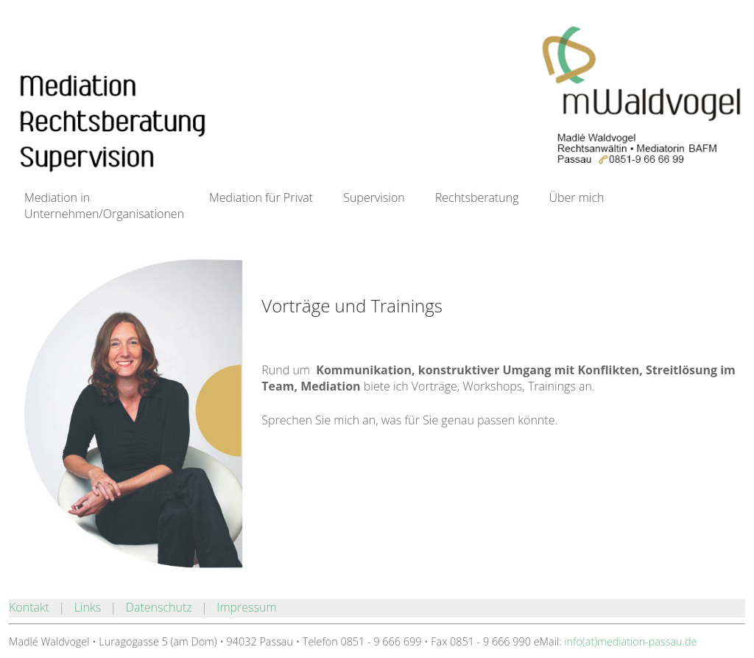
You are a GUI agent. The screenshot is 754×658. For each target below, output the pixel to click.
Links (87, 607)
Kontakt (29, 607)
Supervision (374, 197)
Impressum (246, 607)
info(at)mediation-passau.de (630, 641)
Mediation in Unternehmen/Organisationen (104, 202)
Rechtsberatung (477, 197)
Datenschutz (159, 607)
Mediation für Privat (261, 197)
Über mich (576, 197)
